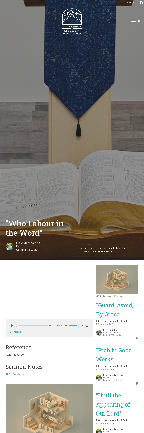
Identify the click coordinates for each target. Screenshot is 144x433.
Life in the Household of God (109, 247)
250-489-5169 (131, 2)
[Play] (12, 325)
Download (15, 331)
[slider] (32, 325)
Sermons (85, 247)
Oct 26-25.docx (15, 374)
